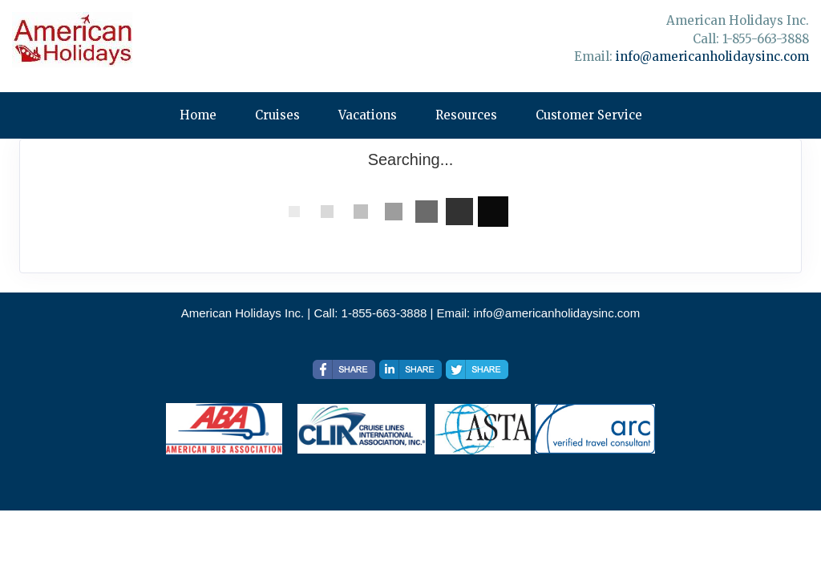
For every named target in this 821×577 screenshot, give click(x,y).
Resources (466, 115)
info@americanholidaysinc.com (712, 56)
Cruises (277, 115)
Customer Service (589, 115)
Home (198, 115)
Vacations (367, 115)
